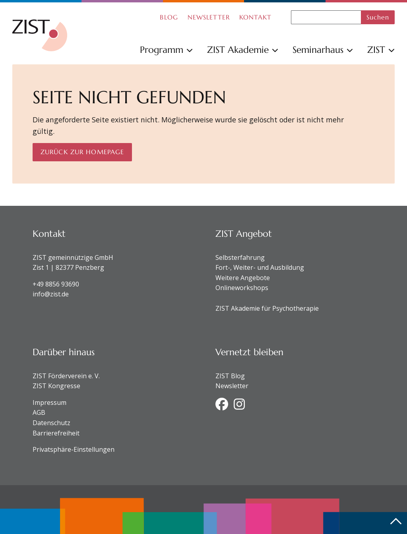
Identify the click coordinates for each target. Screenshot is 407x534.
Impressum (49, 402)
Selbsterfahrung (240, 257)
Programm (166, 49)
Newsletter (231, 385)
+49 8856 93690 (56, 284)
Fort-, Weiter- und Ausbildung (259, 267)
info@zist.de (51, 294)
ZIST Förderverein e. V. (66, 375)
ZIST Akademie (242, 49)
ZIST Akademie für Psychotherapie (267, 308)
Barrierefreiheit (56, 433)
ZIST (381, 49)
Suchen (378, 17)
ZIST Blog (230, 375)
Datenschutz (51, 422)
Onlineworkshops (241, 287)
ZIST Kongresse (56, 385)
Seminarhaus (323, 49)
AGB (39, 412)
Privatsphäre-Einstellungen (73, 449)
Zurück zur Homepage (82, 152)
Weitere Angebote (242, 277)
